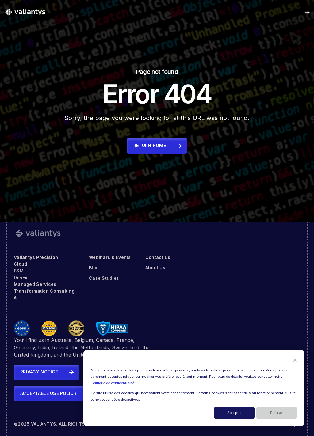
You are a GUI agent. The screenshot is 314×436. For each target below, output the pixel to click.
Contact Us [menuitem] (157, 257)
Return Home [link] (149, 145)
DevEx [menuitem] (20, 277)
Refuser (276, 413)
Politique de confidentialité (112, 383)
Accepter (234, 413)
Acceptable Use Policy (48, 393)
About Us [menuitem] (155, 267)
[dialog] (193, 388)
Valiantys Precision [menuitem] (36, 257)
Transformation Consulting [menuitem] (44, 291)
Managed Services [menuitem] (35, 284)
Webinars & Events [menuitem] (110, 257)
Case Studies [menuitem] (104, 278)
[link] (25, 12)
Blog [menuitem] (94, 267)
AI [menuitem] (16, 297)
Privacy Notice (39, 371)
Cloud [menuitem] (20, 264)
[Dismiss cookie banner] (295, 360)
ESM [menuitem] (19, 270)
